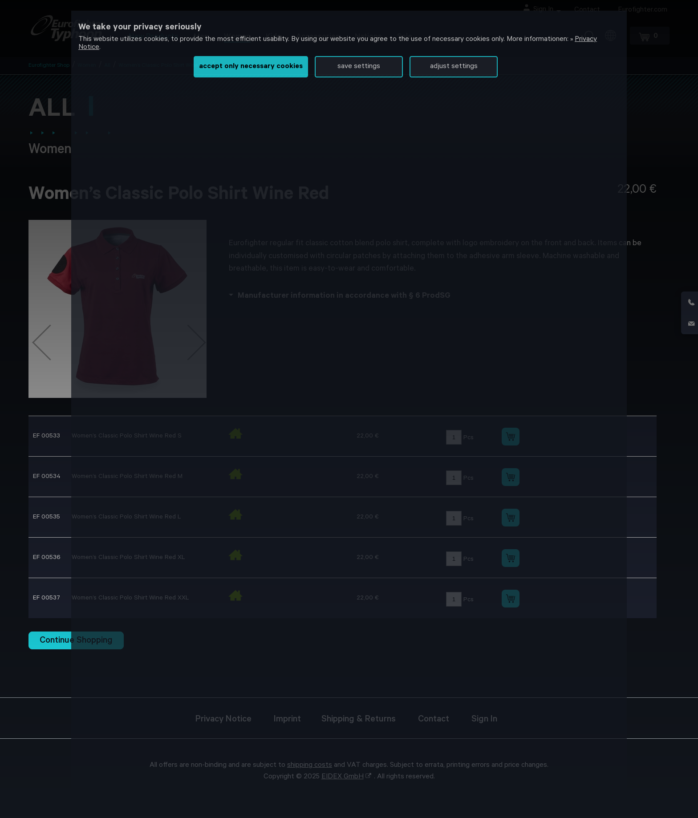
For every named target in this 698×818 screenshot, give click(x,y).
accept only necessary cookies (251, 67)
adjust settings (454, 67)
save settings (358, 67)
